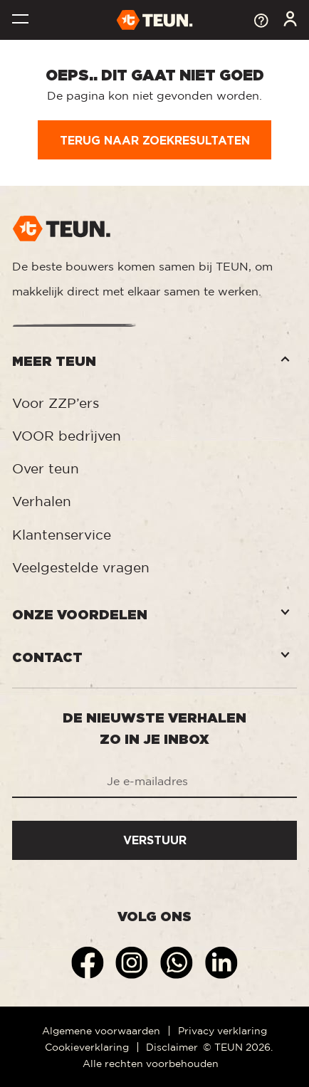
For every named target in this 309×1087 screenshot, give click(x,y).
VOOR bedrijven (66, 436)
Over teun (45, 468)
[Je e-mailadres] (154, 782)
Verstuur (155, 840)
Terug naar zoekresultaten (155, 140)
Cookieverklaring (87, 1046)
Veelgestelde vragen (81, 567)
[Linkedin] (221, 961)
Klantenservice (61, 534)
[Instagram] (133, 961)
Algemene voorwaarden (101, 1030)
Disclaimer (172, 1046)
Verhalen (41, 501)
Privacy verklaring (222, 1030)
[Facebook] (89, 961)
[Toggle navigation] (20, 21)
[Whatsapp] (178, 961)
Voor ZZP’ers (55, 403)
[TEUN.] (155, 19)
